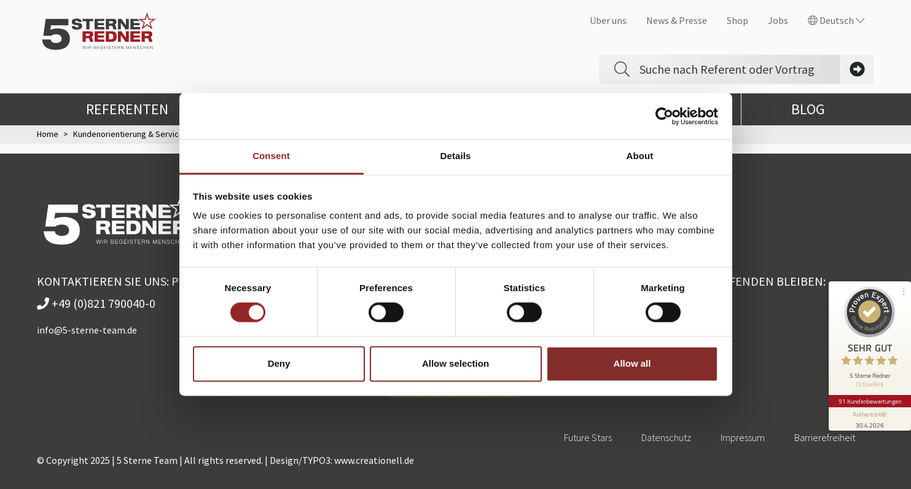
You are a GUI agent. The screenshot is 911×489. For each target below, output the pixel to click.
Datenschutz (666, 437)
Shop (737, 20)
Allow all (632, 363)
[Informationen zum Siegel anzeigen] (869, 412)
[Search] (739, 69)
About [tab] (640, 156)
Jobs (778, 20)
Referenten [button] (137, 109)
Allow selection (455, 363)
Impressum (743, 437)
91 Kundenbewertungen (869, 395)
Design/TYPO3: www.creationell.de (342, 460)
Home (47, 133)
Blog (808, 109)
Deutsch (836, 20)
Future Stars (588, 437)
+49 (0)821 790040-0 (96, 303)
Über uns (608, 20)
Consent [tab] (271, 156)
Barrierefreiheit (824, 437)
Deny (279, 363)
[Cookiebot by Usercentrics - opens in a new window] (664, 116)
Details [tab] (455, 156)
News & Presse (676, 20)
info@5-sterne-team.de (87, 330)
